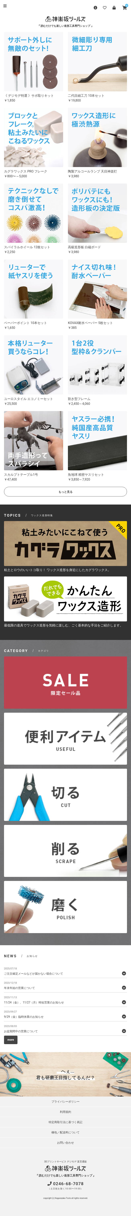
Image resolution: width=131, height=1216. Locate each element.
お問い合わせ (65, 1142)
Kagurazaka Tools (63, 1198)
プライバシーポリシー (65, 1101)
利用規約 (65, 1111)
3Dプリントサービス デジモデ (60, 1161)
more (10, 1039)
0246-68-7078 (68, 1183)
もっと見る (65, 491)
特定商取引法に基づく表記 (65, 1122)
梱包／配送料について (65, 1132)
